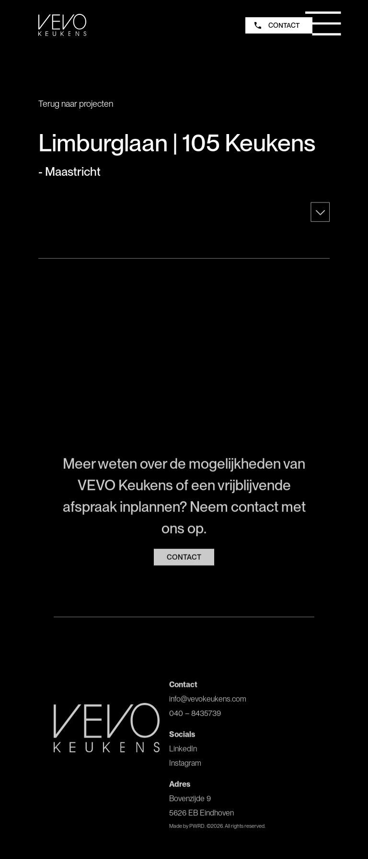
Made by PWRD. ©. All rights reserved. (217, 828)
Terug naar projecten (75, 104)
